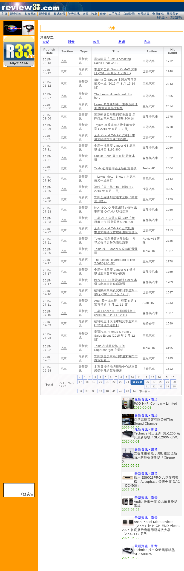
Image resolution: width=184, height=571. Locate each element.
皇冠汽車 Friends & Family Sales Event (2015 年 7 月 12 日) (114, 335)
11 (139, 377)
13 (152, 377)
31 (147, 386)
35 (174, 386)
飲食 (103, 13)
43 (127, 391)
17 (80, 382)
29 (167, 382)
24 (127, 382)
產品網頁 (143, 13)
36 (80, 391)
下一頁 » (144, 391)
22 (113, 382)
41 (113, 391)
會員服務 (158, 13)
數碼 (121, 42)
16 (172, 377)
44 (134, 391)
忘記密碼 (176, 17)
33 (160, 386)
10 (132, 377)
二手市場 (114, 13)
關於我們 (172, 13)
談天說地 (74, 13)
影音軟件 (45, 13)
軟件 (96, 42)
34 (167, 386)
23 (120, 382)
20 (100, 382)
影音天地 (30, 13)
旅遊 (85, 13)
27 (153, 382)
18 (87, 382)
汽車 (94, 13)
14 (159, 377)
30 (174, 382)
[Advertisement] (43, 439)
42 (120, 391)
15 (165, 377)
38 (93, 391)
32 (153, 386)
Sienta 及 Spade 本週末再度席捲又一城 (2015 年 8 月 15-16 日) (115, 83)
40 (107, 391)
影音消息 (16, 13)
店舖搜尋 (129, 13)
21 (107, 382)
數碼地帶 (59, 13)
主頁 (4, 13)
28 (160, 382)
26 (147, 382)
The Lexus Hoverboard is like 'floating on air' (114, 261)
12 (145, 377)
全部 (46, 42)
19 (93, 382)
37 (87, 391)
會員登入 (162, 17)
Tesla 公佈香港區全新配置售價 (115, 168)
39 (100, 391)
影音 (71, 42)
